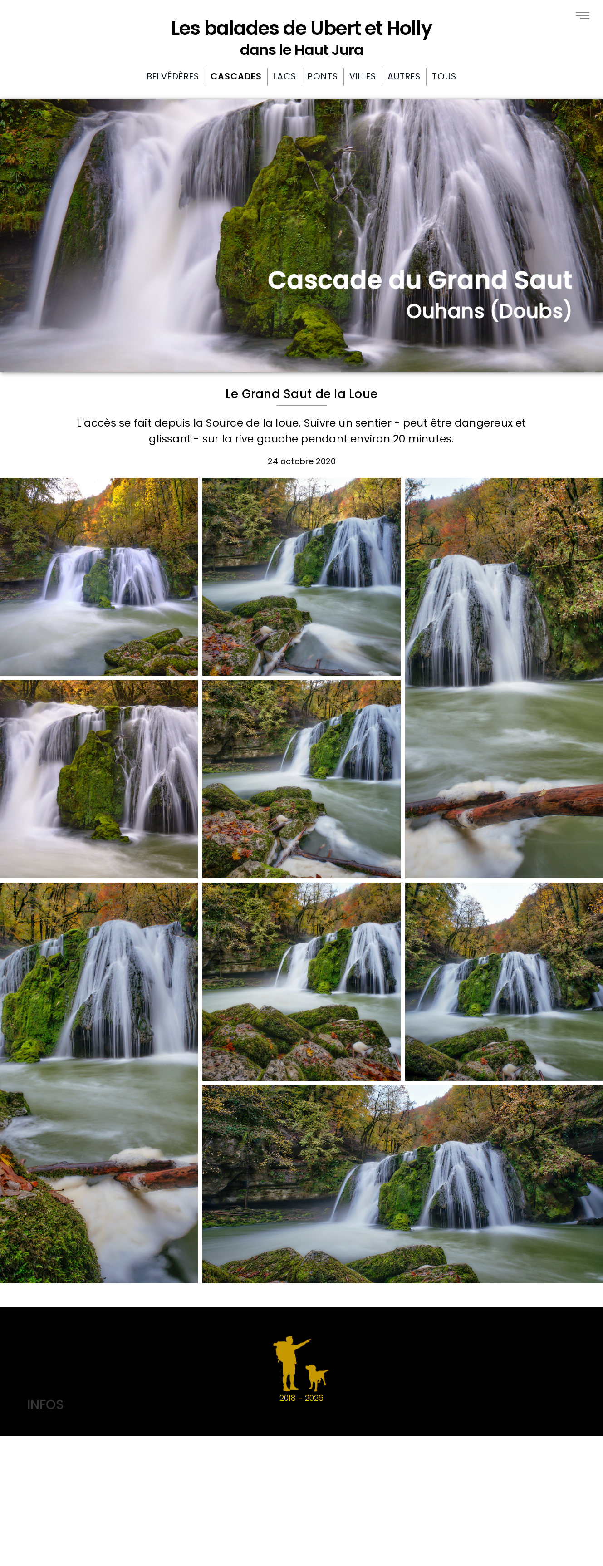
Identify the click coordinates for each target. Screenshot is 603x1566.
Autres (404, 76)
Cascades (236, 76)
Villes (362, 76)
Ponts (323, 76)
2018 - (302, 1369)
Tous (444, 76)
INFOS (45, 1404)
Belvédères (173, 76)
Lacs (284, 76)
